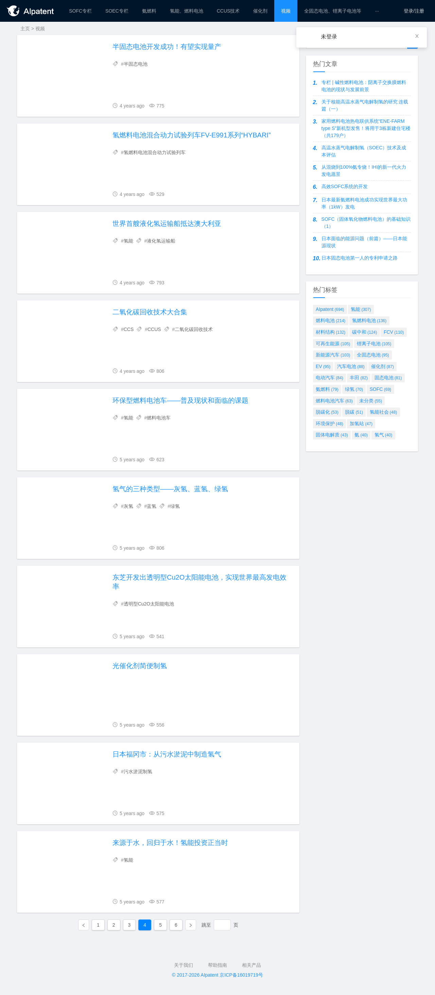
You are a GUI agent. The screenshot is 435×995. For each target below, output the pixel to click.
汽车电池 (351, 366)
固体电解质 (332, 434)
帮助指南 (217, 965)
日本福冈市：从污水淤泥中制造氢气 (166, 754)
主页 (25, 28)
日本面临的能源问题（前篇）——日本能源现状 (364, 242)
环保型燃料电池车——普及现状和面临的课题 (180, 400)
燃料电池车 (159, 417)
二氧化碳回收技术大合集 (149, 312)
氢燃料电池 (369, 320)
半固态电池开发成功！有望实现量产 (166, 46)
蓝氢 (151, 506)
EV (323, 366)
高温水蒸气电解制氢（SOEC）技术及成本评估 (363, 151)
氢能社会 (383, 412)
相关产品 (251, 965)
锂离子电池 (374, 343)
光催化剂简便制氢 (139, 665)
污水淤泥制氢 (138, 771)
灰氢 (128, 506)
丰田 (359, 377)
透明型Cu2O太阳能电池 (149, 604)
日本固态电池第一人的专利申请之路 (359, 258)
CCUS (154, 329)
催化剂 (382, 366)
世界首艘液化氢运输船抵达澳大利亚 (166, 223)
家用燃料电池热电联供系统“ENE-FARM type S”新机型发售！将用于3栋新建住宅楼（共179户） (366, 128)
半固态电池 (135, 64)
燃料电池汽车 (334, 400)
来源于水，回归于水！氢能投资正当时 (170, 842)
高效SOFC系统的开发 (344, 186)
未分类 (370, 400)
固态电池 (388, 377)
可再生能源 (333, 343)
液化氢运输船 (161, 241)
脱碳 (354, 412)
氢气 (384, 434)
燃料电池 (330, 320)
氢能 (128, 241)
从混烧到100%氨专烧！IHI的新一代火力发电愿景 (363, 170)
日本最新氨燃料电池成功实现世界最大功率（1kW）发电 (364, 203)
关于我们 (183, 965)
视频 (40, 28)
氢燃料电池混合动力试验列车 (155, 152)
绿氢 (175, 506)
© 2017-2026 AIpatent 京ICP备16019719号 (217, 975)
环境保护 (329, 423)
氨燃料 (327, 389)
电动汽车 (329, 377)
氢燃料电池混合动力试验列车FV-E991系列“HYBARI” (191, 135)
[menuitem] (80, 11)
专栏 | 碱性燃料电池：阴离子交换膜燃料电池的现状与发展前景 (363, 86)
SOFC (381, 389)
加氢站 (361, 423)
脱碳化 (327, 412)
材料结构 (330, 332)
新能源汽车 (333, 355)
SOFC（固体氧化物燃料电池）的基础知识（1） (366, 222)
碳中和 (364, 332)
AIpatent (330, 309)
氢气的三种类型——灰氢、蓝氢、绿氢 (170, 489)
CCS (129, 329)
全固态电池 (373, 355)
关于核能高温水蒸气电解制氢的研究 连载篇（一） (364, 105)
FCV (394, 332)
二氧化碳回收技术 (194, 329)
